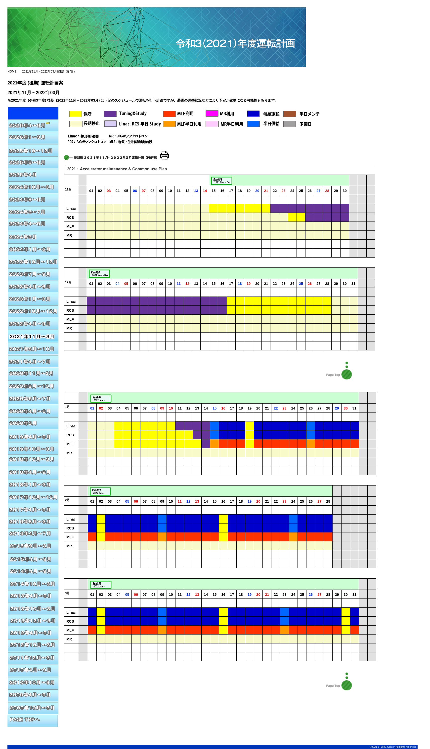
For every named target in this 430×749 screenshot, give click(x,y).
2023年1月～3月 (33, 298)
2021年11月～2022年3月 (33, 335)
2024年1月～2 (33, 248)
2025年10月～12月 (33, 149)
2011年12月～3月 (33, 658)
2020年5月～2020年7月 (33, 397)
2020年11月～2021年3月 (33, 360)
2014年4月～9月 (33, 571)
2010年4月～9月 (33, 671)
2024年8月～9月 (33, 199)
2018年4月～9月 (33, 472)
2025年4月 (33, 174)
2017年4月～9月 (33, 509)
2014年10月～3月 (33, 584)
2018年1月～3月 (33, 484)
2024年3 (33, 236)
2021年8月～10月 (33, 348)
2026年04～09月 (33, 112)
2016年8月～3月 (33, 522)
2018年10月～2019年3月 (33, 459)
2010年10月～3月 (33, 683)
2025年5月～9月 (33, 161)
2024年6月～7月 (33, 211)
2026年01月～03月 (33, 137)
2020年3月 (33, 422)
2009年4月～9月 (33, 695)
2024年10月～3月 (33, 186)
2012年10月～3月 (33, 646)
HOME (11, 71)
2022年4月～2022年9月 (33, 323)
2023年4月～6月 (33, 286)
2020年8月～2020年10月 (33, 385)
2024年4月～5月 (33, 224)
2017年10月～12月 (33, 497)
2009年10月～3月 (33, 708)
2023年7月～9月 (33, 273)
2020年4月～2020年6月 (33, 410)
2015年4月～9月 (33, 559)
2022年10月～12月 (33, 310)
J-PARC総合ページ (190, 5)
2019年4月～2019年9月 (33, 447)
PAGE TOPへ (33, 720)
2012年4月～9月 (33, 633)
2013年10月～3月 (33, 608)
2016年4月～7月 (33, 534)
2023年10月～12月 (33, 261)
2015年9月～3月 (33, 546)
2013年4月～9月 (33, 596)
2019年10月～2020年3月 (33, 435)
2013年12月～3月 (33, 621)
